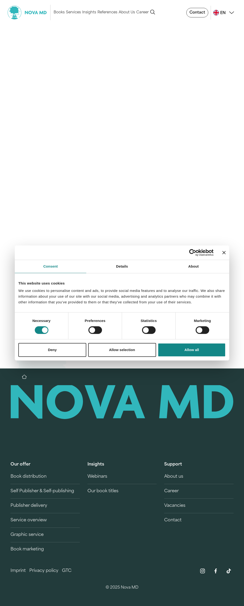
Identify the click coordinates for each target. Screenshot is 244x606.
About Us (127, 12)
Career (142, 12)
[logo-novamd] (29, 12)
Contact (197, 13)
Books (59, 12)
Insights (89, 12)
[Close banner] (224, 252)
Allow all (191, 350)
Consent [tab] (50, 266)
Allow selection (122, 350)
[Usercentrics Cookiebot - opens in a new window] (193, 252)
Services (73, 12)
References (107, 12)
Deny (52, 350)
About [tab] (193, 266)
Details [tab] (122, 266)
